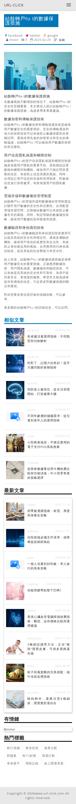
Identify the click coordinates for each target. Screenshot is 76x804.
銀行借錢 (13, 748)
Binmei (9, 729)
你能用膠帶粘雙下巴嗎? (44, 590)
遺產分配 (50, 748)
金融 (62, 40)
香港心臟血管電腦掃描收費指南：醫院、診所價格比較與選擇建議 (48, 621)
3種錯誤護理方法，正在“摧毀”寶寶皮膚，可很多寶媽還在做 (48, 648)
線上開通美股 (54, 763)
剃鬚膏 (12, 755)
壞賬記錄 (32, 763)
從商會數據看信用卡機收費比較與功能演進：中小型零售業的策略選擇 (48, 473)
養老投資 (32, 748)
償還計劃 (48, 755)
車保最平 (13, 763)
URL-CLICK (14, 5)
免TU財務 (29, 755)
